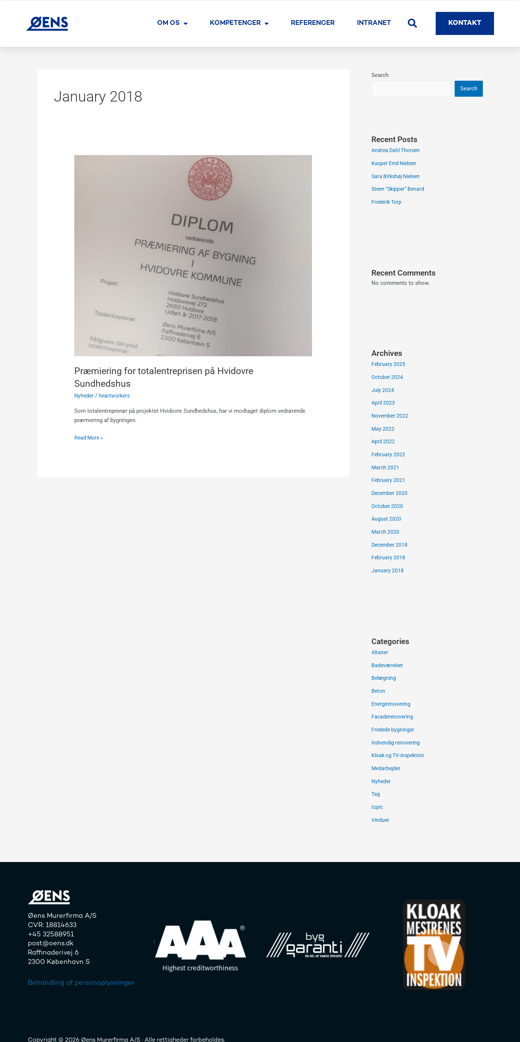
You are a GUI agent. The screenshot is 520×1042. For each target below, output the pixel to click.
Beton (378, 682)
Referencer (313, 23)
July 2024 (383, 388)
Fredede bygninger (393, 720)
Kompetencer (239, 23)
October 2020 (387, 501)
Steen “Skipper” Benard (399, 188)
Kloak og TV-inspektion (400, 745)
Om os (172, 23)
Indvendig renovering (396, 733)
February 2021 (388, 476)
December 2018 (390, 538)
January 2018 (387, 563)
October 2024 (387, 375)
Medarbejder (386, 758)
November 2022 (390, 413)
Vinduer (380, 808)
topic (377, 795)
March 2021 (385, 463)
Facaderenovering (393, 708)
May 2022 (383, 425)
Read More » (89, 437)
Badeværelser (388, 658)
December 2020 (390, 488)
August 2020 (386, 513)
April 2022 (383, 438)
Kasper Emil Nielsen (396, 163)
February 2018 (388, 551)
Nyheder (84, 395)
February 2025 (388, 363)
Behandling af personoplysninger (81, 971)
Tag (375, 783)
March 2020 (385, 526)
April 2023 (383, 400)
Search (380, 75)
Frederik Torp (387, 200)
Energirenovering (392, 695)
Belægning (384, 670)
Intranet (374, 23)
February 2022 (388, 450)
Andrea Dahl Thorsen (397, 150)
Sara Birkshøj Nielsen (398, 176)
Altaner (380, 645)
